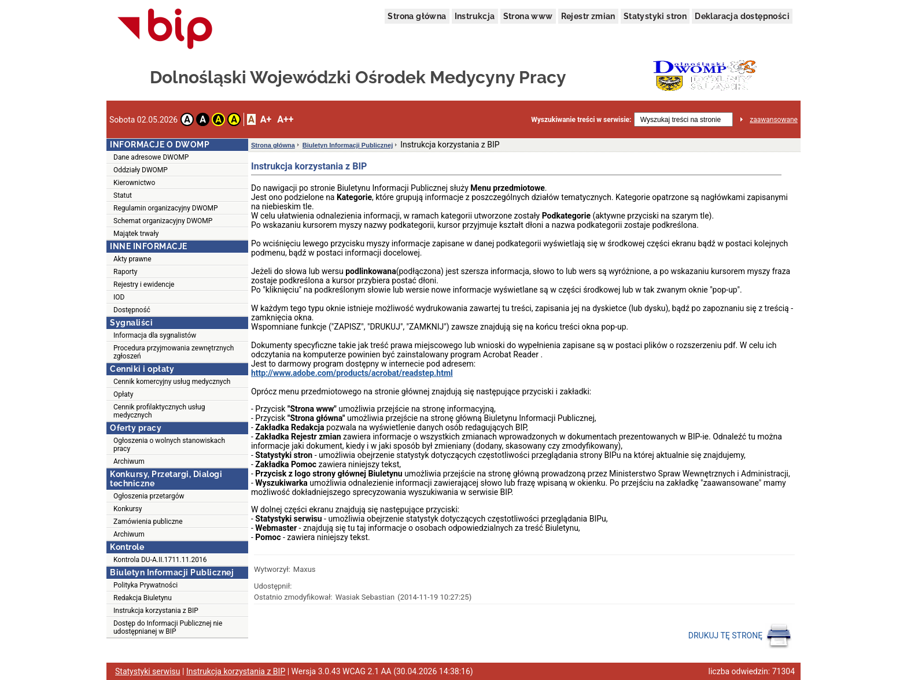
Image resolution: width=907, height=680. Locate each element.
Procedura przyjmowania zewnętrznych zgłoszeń (173, 352)
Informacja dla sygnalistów (154, 335)
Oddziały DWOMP (140, 170)
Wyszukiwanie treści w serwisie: (581, 120)
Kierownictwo (134, 183)
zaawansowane (774, 120)
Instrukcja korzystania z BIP (155, 611)
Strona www (528, 16)
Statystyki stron (655, 16)
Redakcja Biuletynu (142, 598)
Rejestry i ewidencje (143, 284)
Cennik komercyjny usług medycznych (171, 382)
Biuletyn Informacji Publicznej (348, 145)
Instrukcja (475, 16)
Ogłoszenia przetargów (149, 496)
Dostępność (131, 310)
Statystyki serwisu (147, 671)
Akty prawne (132, 259)
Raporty (125, 272)
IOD (118, 297)
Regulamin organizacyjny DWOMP (165, 208)
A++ (285, 119)
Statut (122, 195)
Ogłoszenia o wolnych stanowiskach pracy (169, 445)
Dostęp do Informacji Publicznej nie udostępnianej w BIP (167, 627)
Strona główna (417, 16)
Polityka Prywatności (145, 585)
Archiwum (129, 461)
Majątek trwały (135, 234)
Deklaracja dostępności (742, 16)
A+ (265, 119)
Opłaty (123, 394)
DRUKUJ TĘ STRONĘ (740, 636)
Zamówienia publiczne (148, 522)
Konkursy (127, 509)
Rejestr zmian (588, 16)
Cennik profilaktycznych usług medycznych (159, 411)
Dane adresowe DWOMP (151, 157)
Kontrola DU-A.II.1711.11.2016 (160, 560)
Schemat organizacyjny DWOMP (162, 221)
